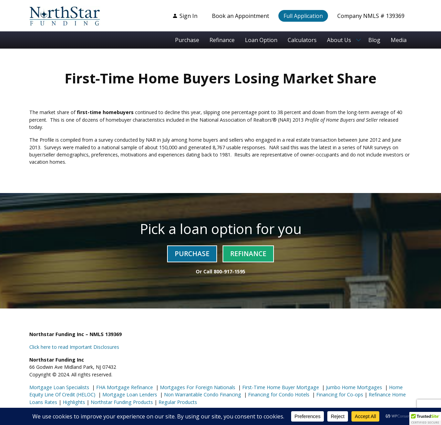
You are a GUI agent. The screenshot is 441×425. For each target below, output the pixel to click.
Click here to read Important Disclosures (74, 347)
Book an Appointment (240, 16)
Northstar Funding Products (121, 402)
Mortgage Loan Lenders (129, 394)
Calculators (302, 40)
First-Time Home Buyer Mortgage (280, 387)
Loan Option (261, 40)
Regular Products (177, 402)
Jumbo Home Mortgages (353, 387)
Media (399, 40)
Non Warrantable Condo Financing (202, 394)
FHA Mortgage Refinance (124, 387)
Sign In (184, 16)
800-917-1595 (229, 271)
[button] (425, 418)
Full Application (303, 16)
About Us (339, 40)
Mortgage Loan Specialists (59, 387)
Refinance (222, 40)
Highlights (74, 402)
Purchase (187, 40)
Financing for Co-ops (339, 394)
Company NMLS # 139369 (370, 16)
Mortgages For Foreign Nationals (196, 387)
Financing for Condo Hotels (278, 394)
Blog (374, 40)
